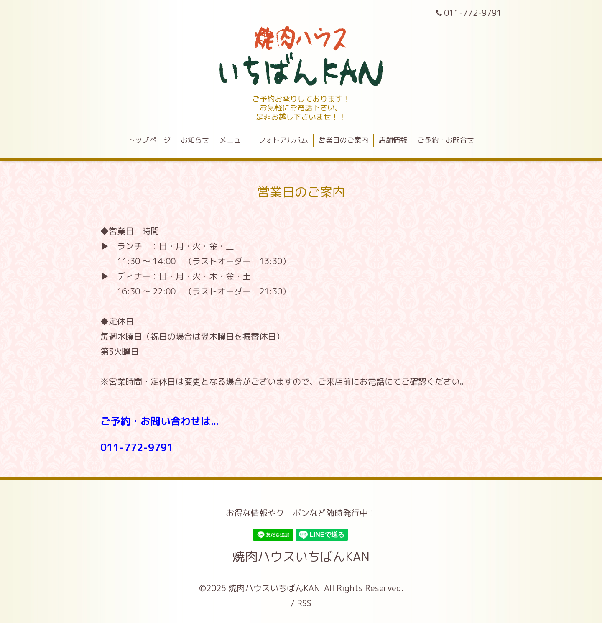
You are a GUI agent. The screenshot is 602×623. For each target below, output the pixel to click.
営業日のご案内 (343, 140)
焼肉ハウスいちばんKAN (301, 556)
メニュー (233, 140)
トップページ (149, 140)
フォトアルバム (283, 140)
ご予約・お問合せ (445, 140)
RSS (304, 603)
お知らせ (195, 140)
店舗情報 (393, 140)
